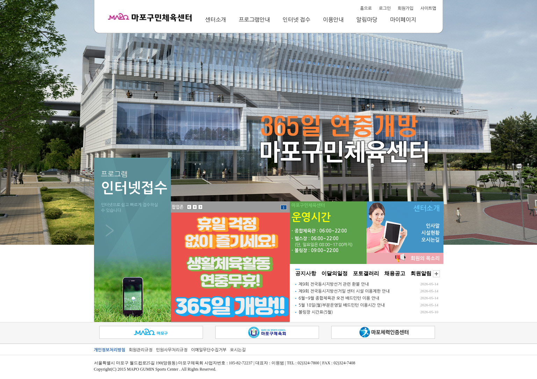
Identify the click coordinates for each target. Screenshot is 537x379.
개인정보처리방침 (109, 350)
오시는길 (430, 239)
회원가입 (405, 8)
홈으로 (366, 8)
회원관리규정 (141, 350)
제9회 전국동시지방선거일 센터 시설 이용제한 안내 (344, 291)
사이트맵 (428, 8)
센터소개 (215, 19)
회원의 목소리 (425, 258)
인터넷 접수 (296, 19)
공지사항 (305, 273)
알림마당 (366, 19)
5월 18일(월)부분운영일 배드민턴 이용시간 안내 (342, 305)
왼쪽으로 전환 (189, 207)
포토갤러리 (366, 273)
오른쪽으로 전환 (200, 207)
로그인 (385, 8)
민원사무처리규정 (171, 350)
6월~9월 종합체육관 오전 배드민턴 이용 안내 (339, 298)
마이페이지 (403, 19)
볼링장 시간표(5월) (316, 312)
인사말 (433, 225)
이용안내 (333, 19)
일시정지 (195, 207)
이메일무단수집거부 (209, 350)
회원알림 (421, 273)
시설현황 (430, 232)
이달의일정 (334, 273)
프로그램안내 (254, 19)
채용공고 (394, 273)
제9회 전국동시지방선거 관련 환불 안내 (334, 284)
